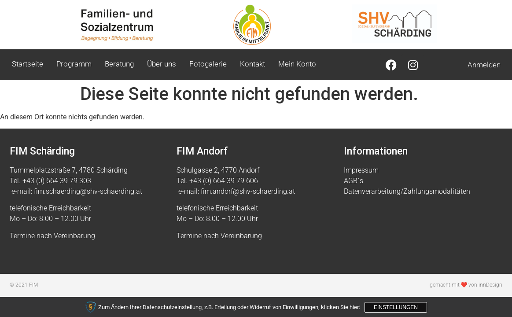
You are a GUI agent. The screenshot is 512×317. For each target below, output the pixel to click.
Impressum (361, 170)
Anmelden (484, 64)
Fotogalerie (208, 63)
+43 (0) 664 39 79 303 (56, 181)
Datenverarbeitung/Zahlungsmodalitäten (407, 191)
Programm (74, 63)
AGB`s (353, 181)
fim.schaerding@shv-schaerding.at (88, 191)
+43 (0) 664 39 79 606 (223, 181)
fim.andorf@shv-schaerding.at (248, 191)
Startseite (27, 63)
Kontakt (252, 63)
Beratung (119, 63)
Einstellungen (396, 307)
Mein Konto (297, 63)
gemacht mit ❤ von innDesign (466, 285)
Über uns (161, 63)
